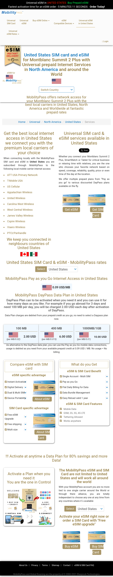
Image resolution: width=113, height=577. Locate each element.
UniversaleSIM (24, 22)
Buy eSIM (71, 546)
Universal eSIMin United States (85, 22)
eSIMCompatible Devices (64, 22)
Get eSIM (71, 209)
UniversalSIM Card (11, 22)
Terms (45, 565)
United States (73, 121)
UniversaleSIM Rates (13, 32)
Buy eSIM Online (41, 20)
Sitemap (55, 565)
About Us (23, 565)
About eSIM (42, 399)
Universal (34, 121)
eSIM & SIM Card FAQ (84, 565)
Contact (66, 565)
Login (105, 41)
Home (21, 121)
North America (52, 121)
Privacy (34, 565)
